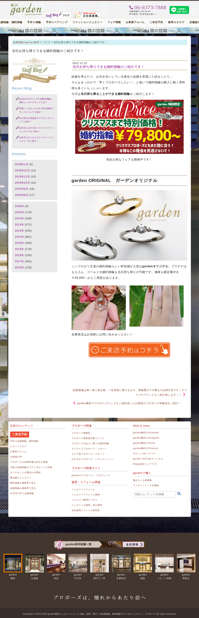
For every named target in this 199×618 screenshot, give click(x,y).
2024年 (19, 218)
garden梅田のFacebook (146, 432)
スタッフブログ (18, 446)
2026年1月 (21, 164)
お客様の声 (16, 457)
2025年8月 (21, 194)
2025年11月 (22, 176)
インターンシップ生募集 (146, 485)
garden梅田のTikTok (144, 443)
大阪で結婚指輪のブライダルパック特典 (31, 467)
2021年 (19, 236)
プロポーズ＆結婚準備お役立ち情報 (29, 462)
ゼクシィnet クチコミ (144, 453)
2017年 (19, 261)
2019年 (19, 249)
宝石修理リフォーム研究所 (86, 510)
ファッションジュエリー (87, 22)
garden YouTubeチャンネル (148, 459)
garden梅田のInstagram (146, 438)
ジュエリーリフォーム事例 (86, 494)
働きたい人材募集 (142, 480)
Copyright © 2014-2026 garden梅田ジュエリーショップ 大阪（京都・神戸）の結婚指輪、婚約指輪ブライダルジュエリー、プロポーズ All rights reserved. (99, 614)
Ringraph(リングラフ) (145, 464)
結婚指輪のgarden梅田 (26, 42)
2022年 (19, 230)
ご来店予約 (156, 22)
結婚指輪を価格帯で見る (23, 488)
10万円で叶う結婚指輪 (22, 493)
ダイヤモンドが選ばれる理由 (25, 472)
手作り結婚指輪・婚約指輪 (24, 441)
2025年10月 (22, 182)
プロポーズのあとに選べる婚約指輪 (90, 443)
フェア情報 (114, 22)
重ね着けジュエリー (20, 477)
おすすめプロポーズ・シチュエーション (93, 459)
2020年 (19, 242)
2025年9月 (21, 188)
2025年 (19, 212)
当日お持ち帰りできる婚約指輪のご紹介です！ (108, 67)
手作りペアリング (57, 22)
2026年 (19, 206)
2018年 (19, 255)
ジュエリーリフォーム (83, 489)
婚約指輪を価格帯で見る (23, 483)
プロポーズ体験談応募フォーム (88, 438)
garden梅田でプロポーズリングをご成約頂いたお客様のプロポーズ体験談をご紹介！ (129, 403)
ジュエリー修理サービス (85, 500)
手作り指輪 (34, 22)
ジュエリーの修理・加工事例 (87, 505)
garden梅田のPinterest (145, 448)
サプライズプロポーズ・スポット (89, 448)
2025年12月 (22, 170)
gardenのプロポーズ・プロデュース (91, 475)
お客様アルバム (135, 22)
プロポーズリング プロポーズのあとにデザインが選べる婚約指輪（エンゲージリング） (99, 30)
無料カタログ (176, 22)
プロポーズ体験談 (81, 433)
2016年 (19, 267)
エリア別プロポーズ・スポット (88, 454)
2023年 (19, 224)
